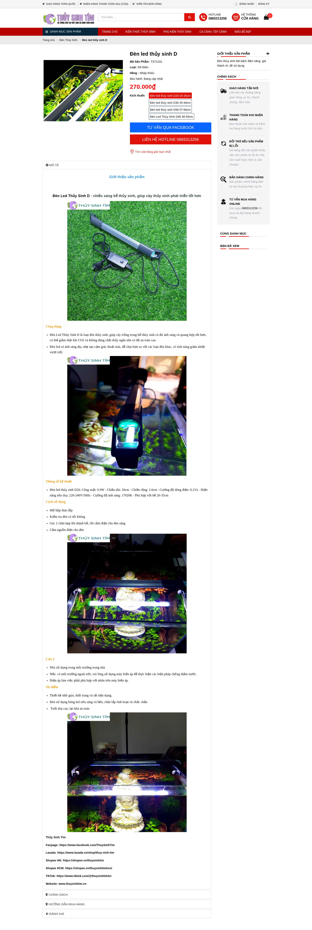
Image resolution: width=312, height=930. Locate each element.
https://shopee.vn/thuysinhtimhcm (88, 868)
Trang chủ (110, 31)
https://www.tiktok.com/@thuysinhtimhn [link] (84, 876)
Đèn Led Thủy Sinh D (71, 196)
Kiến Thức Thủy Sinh (140, 31)
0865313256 (250, 208)
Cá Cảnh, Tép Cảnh (213, 31)
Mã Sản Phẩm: (140, 61)
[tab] (127, 165)
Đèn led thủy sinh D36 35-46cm (170, 102)
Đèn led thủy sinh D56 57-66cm (170, 109)
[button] (127, 165)
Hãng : (134, 73)
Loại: (133, 67)
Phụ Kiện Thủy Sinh (177, 31)
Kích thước (137, 95)
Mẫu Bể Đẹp (243, 31)
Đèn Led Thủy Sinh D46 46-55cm (171, 116)
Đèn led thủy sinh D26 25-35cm (170, 95)
